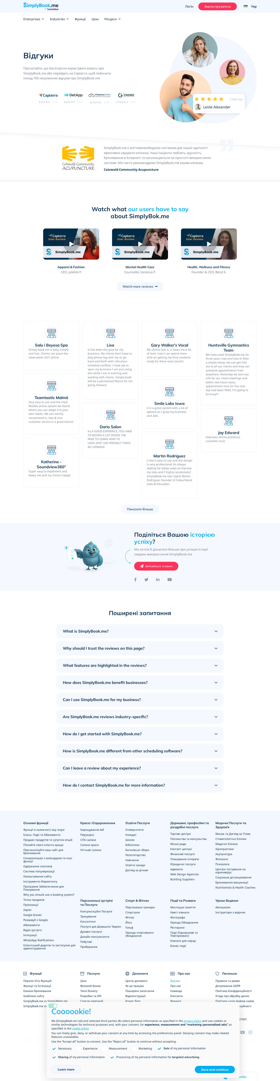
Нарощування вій (92, 830)
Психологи (222, 864)
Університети (134, 830)
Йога (128, 922)
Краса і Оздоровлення (97, 823)
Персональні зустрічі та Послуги (96, 903)
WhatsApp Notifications (38, 940)
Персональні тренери (140, 907)
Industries (59, 19)
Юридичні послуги (183, 864)
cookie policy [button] (80, 1028)
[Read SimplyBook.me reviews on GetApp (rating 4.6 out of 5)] (73, 98)
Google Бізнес (32, 915)
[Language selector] (249, 6)
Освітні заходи (135, 865)
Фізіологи (221, 859)
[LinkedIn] (158, 579)
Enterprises (33, 19)
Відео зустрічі (32, 930)
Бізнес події (178, 946)
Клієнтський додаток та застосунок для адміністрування (49, 946)
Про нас (175, 986)
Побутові (86, 942)
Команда (176, 991)
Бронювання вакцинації (231, 882)
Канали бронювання (37, 991)
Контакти (176, 996)
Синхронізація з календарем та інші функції (47, 859)
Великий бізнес (90, 986)
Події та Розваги (183, 900)
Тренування (88, 916)
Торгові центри (180, 834)
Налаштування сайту (37, 876)
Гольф (129, 927)
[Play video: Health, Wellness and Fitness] (209, 244)
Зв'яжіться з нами (158, 566)
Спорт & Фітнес (137, 900)
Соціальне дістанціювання (233, 877)
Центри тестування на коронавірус (230, 870)
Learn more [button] (66, 1069)
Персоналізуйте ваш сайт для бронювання (43, 851)
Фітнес (129, 917)
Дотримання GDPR (227, 986)
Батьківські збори (137, 850)
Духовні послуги (91, 931)
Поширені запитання (139, 991)
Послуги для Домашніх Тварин (100, 926)
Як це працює (134, 986)
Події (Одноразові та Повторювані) (184, 934)
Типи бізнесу (88, 991)
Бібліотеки (132, 845)
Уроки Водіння (226, 900)
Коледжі (130, 835)
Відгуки (175, 981)
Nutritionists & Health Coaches (235, 887)
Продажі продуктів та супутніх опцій (47, 840)
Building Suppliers (182, 879)
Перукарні (87, 835)
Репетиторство (135, 855)
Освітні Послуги (137, 823)
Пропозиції (30, 905)
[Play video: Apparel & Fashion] (71, 244)
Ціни (95, 19)
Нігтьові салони (90, 850)
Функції (80, 19)
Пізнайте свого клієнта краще (43, 845)
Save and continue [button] (215, 1069)
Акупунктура (223, 854)
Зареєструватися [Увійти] (217, 6)
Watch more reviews (137, 286)
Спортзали (132, 912)
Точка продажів (33, 900)
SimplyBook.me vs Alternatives (43, 1006)
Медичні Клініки (226, 844)
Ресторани (177, 927)
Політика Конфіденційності (233, 991)
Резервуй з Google (35, 920)
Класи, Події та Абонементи (41, 835)
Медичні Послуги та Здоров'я (230, 825)
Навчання (132, 860)
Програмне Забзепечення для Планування (43, 888)
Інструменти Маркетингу (40, 881)
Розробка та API (90, 996)
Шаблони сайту (33, 996)
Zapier (27, 910)
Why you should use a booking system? (48, 894)
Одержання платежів (37, 866)
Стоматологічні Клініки (230, 839)
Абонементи (31, 925)
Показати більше (140, 509)
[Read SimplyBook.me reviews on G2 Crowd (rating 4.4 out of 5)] (126, 98)
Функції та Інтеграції (37, 986)
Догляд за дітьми (136, 870)
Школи (130, 840)
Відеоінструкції (135, 996)
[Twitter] (146, 579)
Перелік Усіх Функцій (37, 981)
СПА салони (88, 840)
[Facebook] (135, 579)
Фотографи (177, 917)
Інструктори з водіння (230, 912)
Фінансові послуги (182, 854)
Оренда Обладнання (184, 922)
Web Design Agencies (184, 874)
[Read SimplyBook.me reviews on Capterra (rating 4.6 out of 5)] (48, 98)
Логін (189, 6)
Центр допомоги (136, 981)
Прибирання (88, 947)
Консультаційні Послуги (96, 911)
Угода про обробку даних (232, 996)
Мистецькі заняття (183, 907)
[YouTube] (169, 579)
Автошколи (222, 907)
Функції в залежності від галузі (44, 830)
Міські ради (178, 844)
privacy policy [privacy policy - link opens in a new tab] (192, 1021)
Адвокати (176, 869)
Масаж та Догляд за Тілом (232, 834)
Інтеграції (30, 935)
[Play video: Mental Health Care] (140, 244)
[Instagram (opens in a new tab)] (252, 1032)
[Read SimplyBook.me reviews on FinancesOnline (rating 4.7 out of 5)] (100, 98)
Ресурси (112, 19)
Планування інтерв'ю (184, 859)
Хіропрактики (224, 849)
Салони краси (89, 845)
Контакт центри (181, 849)
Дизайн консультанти (94, 936)
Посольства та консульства (188, 839)
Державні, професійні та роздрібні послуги (189, 825)
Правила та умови (227, 981)
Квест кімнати (179, 912)
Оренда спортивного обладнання (139, 934)
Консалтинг (88, 921)
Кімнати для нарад (183, 941)
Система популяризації (39, 871)
